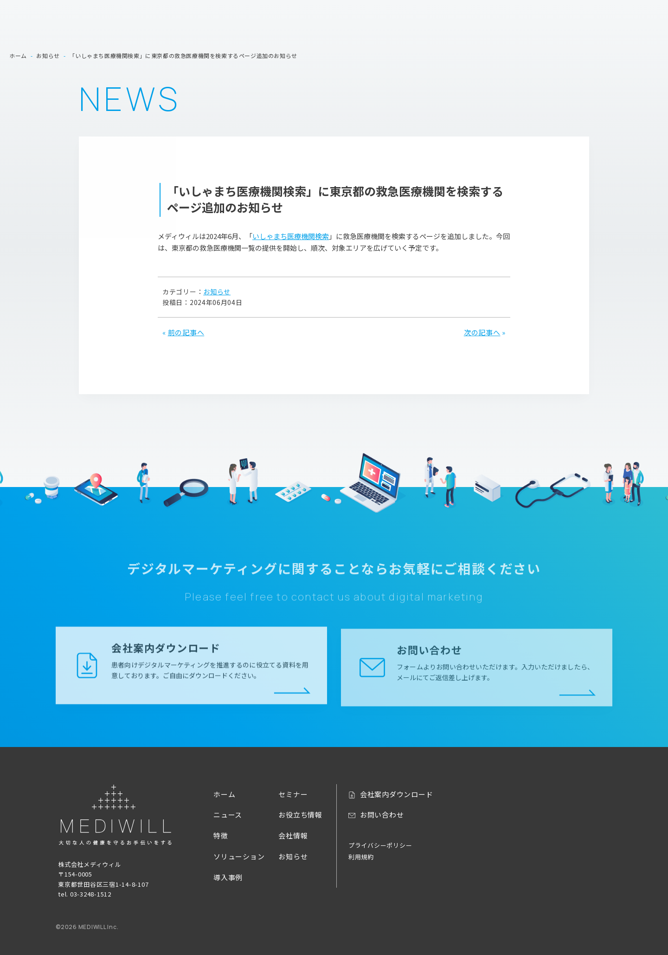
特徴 (398, 27)
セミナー (542, 27)
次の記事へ (482, 332)
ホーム (324, 27)
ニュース (363, 27)
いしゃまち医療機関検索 (290, 236)
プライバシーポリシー (380, 845)
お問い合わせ (604, 10)
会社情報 (643, 27)
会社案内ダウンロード (541, 10)
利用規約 (361, 856)
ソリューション (445, 27)
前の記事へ (186, 332)
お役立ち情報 (592, 27)
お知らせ (217, 291)
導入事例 (499, 27)
